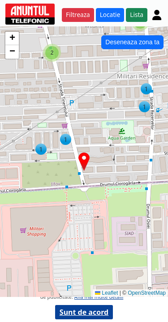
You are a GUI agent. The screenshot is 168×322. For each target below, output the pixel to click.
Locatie (110, 14)
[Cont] (157, 15)
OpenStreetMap (147, 293)
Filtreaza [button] (78, 14)
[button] (146, 88)
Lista (136, 14)
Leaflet (106, 293)
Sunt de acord (84, 312)
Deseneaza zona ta (132, 42)
